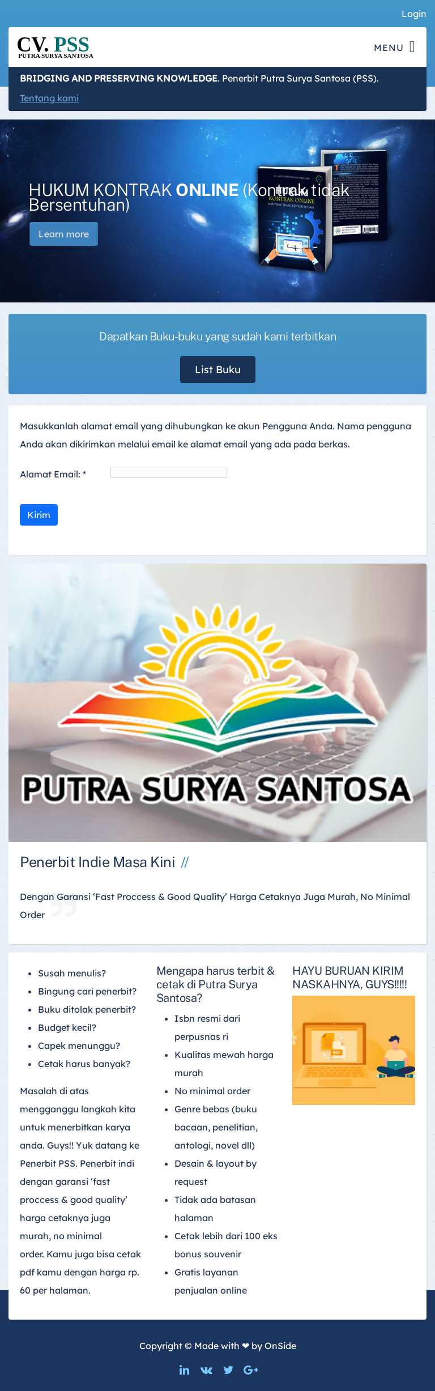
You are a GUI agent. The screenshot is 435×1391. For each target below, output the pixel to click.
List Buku (218, 369)
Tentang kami (49, 98)
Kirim (38, 514)
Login (414, 13)
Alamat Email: (53, 474)
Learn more (75, 234)
